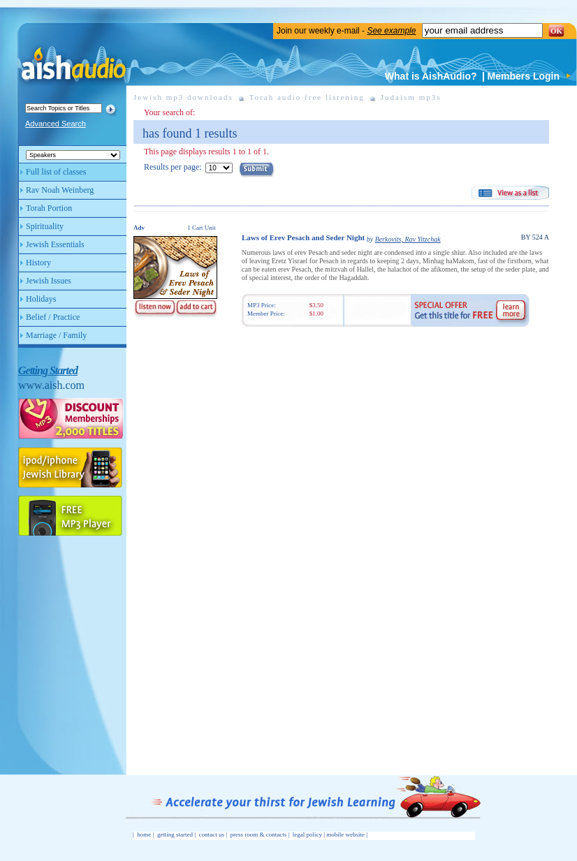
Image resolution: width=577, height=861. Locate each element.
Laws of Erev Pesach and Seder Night (303, 237)
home (144, 834)
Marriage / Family (56, 335)
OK (556, 31)
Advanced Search (55, 123)
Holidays (41, 299)
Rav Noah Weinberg (60, 190)
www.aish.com (51, 385)
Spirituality (45, 226)
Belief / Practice (53, 317)
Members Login (524, 76)
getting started (175, 834)
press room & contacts (259, 834)
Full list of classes (56, 172)
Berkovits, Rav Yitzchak (408, 239)
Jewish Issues (48, 281)
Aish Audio (72, 54)
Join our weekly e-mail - (346, 31)
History (38, 262)
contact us (211, 834)
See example (391, 31)
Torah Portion (49, 208)
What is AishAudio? (431, 76)
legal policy (307, 834)
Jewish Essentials (55, 244)
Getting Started (48, 370)
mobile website (345, 834)
